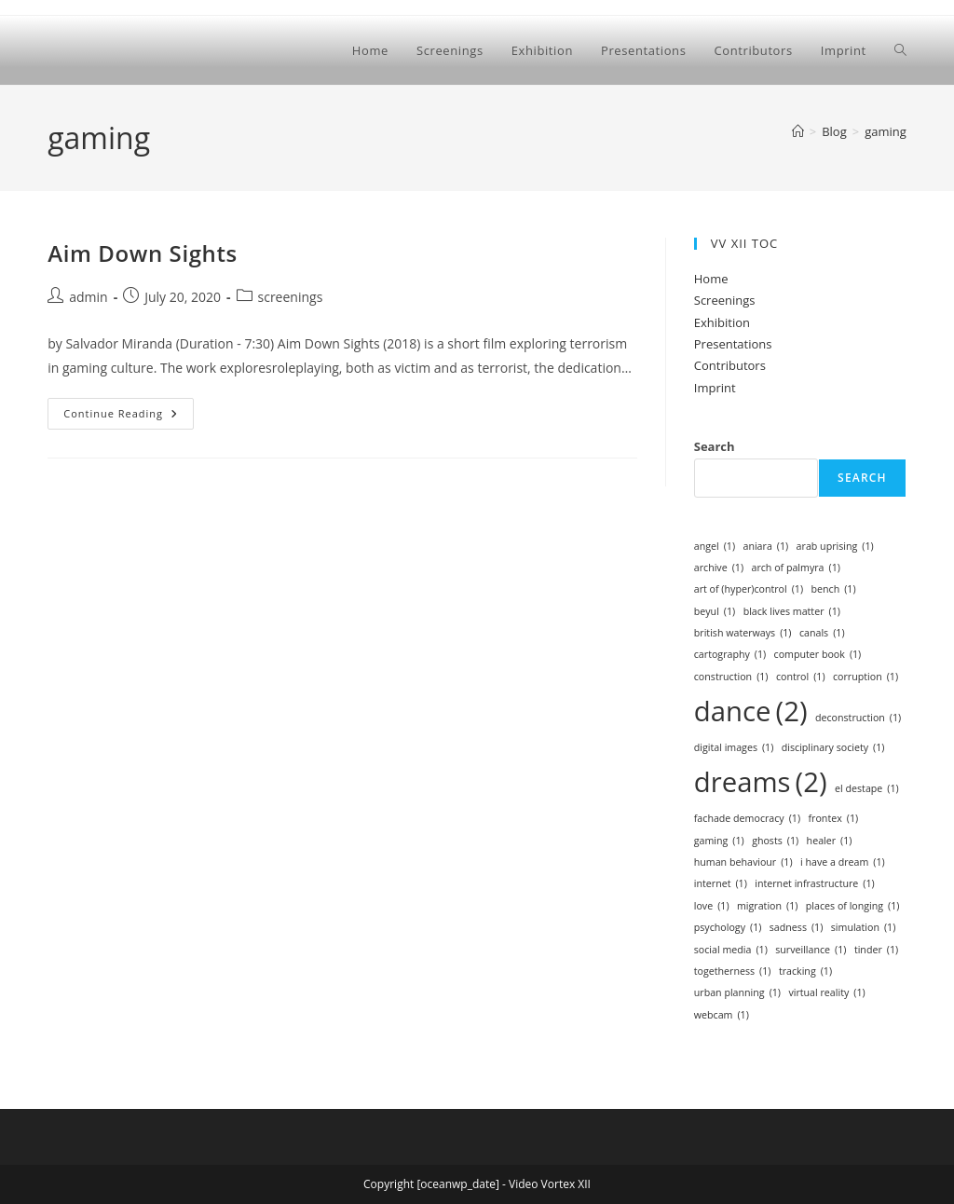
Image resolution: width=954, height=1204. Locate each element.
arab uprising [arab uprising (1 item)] (835, 546)
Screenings (725, 300)
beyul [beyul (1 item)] (714, 612)
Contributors (730, 365)
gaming (885, 131)
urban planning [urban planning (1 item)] (737, 993)
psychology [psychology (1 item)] (728, 928)
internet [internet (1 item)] (720, 884)
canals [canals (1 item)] (822, 633)
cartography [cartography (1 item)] (730, 655)
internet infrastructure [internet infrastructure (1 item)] (814, 884)
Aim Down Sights (143, 253)
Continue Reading (128, 417)
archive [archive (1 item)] (718, 568)
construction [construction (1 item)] (731, 677)
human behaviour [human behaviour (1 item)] (743, 862)
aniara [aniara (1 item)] (765, 546)
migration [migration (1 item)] (767, 906)
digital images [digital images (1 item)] (734, 748)
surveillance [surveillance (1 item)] (810, 950)
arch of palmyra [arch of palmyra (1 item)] (795, 568)
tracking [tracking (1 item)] (805, 971)
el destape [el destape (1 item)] (867, 789)
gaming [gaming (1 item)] (719, 841)
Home (711, 278)
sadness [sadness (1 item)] (797, 928)
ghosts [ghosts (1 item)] (775, 841)
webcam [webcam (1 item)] (721, 1015)
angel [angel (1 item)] (714, 546)
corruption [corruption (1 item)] (865, 677)
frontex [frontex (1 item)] (834, 819)
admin (88, 297)
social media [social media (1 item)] (731, 950)
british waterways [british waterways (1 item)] (743, 633)
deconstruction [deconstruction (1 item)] (858, 718)
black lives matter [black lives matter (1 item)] (791, 612)
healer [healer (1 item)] (829, 841)
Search (714, 446)
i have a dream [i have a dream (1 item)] (842, 862)
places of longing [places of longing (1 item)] (853, 906)
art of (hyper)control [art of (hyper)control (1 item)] (748, 589)
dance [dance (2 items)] (751, 711)
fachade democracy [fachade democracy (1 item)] (747, 819)
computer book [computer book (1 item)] (818, 655)
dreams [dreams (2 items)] (760, 782)
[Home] (798, 131)
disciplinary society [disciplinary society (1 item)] (833, 748)
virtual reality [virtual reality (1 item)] (826, 993)
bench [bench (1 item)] (833, 589)
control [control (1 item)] (800, 677)
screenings (290, 297)
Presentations (733, 343)
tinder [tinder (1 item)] (876, 950)
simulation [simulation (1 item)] (863, 928)
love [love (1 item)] (711, 906)
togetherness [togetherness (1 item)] (732, 971)
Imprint (715, 387)
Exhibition (722, 322)
